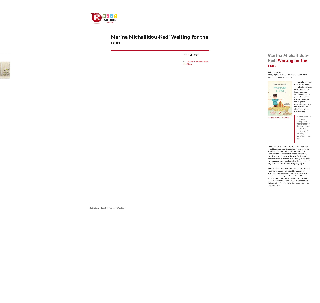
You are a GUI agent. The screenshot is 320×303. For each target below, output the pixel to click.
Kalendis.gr (94, 208)
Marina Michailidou (195, 62)
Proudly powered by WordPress (113, 208)
